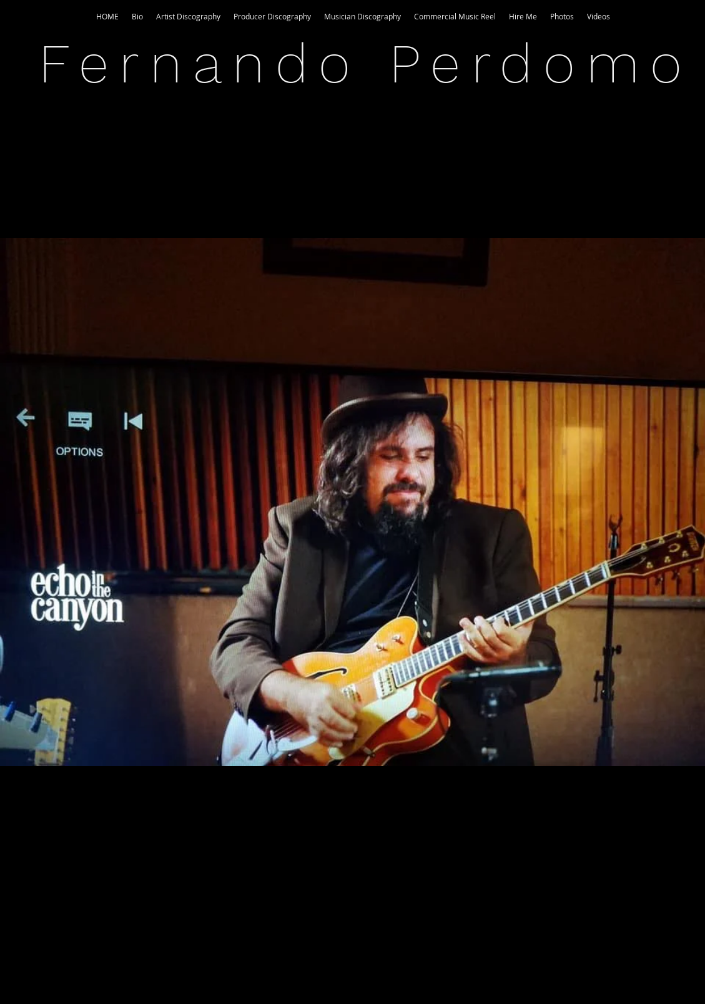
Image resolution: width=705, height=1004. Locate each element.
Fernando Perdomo (366, 63)
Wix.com (433, 973)
